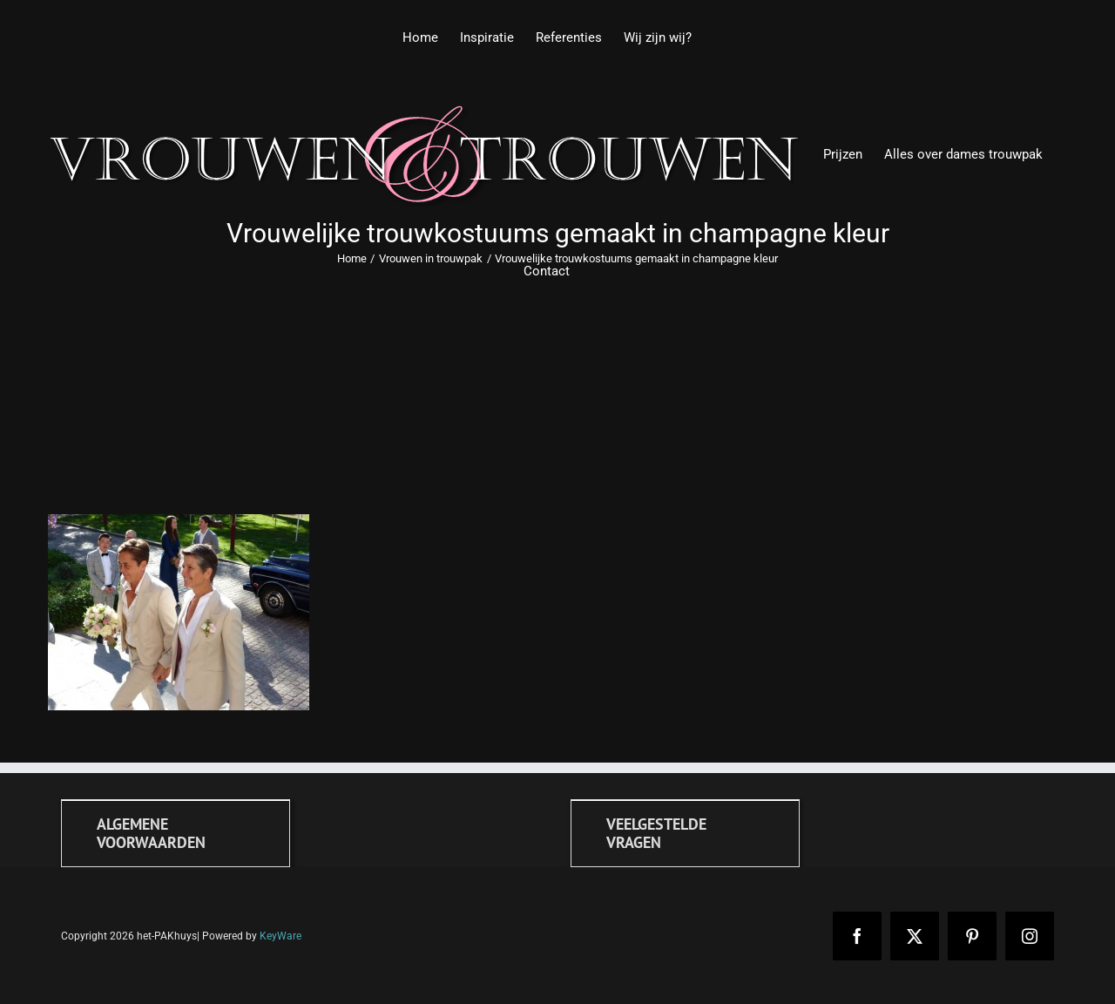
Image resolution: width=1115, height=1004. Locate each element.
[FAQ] (685, 833)
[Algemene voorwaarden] (175, 833)
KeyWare (280, 936)
